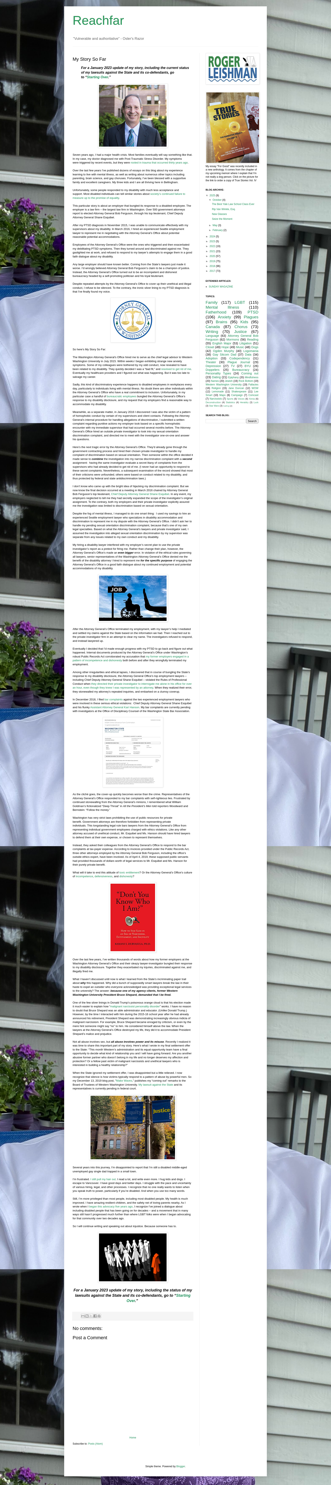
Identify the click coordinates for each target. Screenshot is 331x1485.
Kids (244, 322)
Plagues (251, 317)
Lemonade (218, 391)
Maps (222, 395)
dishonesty (126, 876)
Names (215, 381)
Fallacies (253, 384)
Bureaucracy (240, 369)
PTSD (253, 312)
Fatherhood (216, 312)
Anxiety (224, 317)
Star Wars (214, 405)
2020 (213, 256)
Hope (225, 347)
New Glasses (219, 214)
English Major (221, 343)
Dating (216, 377)
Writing (212, 331)
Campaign (237, 395)
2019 (213, 261)
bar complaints (113, 699)
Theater (211, 362)
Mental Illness (222, 307)
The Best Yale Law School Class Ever (233, 204)
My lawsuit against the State (155, 1084)
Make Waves (124, 1080)
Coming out (249, 373)
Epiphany (233, 377)
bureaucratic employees (121, 396)
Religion (216, 388)
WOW (255, 388)
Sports (230, 398)
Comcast (253, 395)
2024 (213, 236)
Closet (210, 347)
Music (240, 347)
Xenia (252, 398)
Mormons (233, 339)
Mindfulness (251, 377)
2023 (213, 241)
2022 (213, 246)
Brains (221, 322)
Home (132, 1437)
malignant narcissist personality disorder (135, 1006)
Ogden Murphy (223, 351)
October (217, 199)
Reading (252, 339)
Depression (213, 366)
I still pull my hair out (102, 1179)
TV (233, 366)
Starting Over (97, 77)
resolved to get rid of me (176, 369)
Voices (241, 398)
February (218, 230)
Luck (256, 402)
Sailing (226, 406)
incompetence (84, 876)
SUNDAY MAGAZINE (221, 286)
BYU (247, 366)
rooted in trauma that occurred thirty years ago (159, 162)
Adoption (212, 358)
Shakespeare (239, 391)
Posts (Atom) (95, 1443)
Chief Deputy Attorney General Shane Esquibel (140, 494)
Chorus (240, 326)
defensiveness (103, 876)
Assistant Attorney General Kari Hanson (114, 707)
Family (212, 302)
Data (248, 354)
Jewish (229, 381)
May (215, 225)
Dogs (254, 347)
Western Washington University (224, 384)
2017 (213, 271)
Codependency (239, 358)
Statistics (230, 402)
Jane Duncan (236, 388)
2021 (213, 251)
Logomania (250, 351)
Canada (213, 326)
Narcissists (216, 398)
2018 (213, 266)
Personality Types (218, 373)
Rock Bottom (246, 381)
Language (212, 335)
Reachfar (98, 20)
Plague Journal (239, 362)
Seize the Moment (222, 218)
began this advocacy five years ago (111, 1206)
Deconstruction (213, 402)
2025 (213, 195)
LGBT (240, 302)
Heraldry (244, 402)
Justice (240, 331)
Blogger (180, 1466)
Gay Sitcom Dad (224, 354)
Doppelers (213, 369)
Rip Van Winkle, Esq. (224, 209)
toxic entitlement (129, 872)
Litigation (245, 343)
